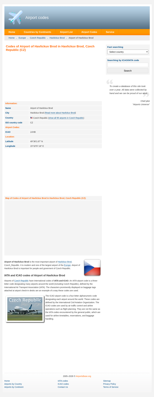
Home (11, 32)
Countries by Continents (37, 32)
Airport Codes (89, 32)
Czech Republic (38, 38)
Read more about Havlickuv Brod (60, 113)
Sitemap (107, 381)
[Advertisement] (53, 76)
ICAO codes (63, 384)
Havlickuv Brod (57, 38)
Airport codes (37, 17)
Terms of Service (110, 387)
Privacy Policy (109, 384)
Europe (22, 38)
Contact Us (63, 387)
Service (110, 32)
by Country (13, 384)
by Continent (14, 387)
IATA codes (63, 381)
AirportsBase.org (83, 376)
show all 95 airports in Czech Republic (66, 118)
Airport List (66, 32)
